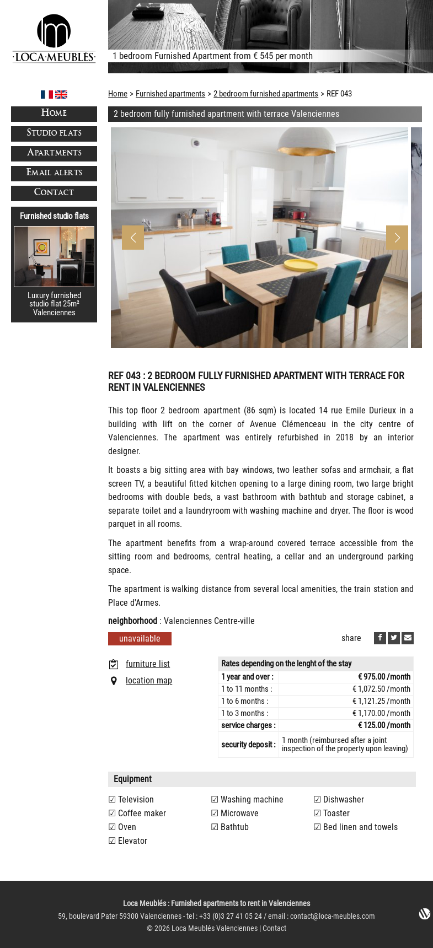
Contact (54, 193)
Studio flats (54, 133)
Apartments (54, 153)
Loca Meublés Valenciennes (215, 928)
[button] (397, 237)
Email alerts (54, 173)
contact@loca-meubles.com (332, 916)
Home (54, 113)
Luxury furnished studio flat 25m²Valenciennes (54, 303)
